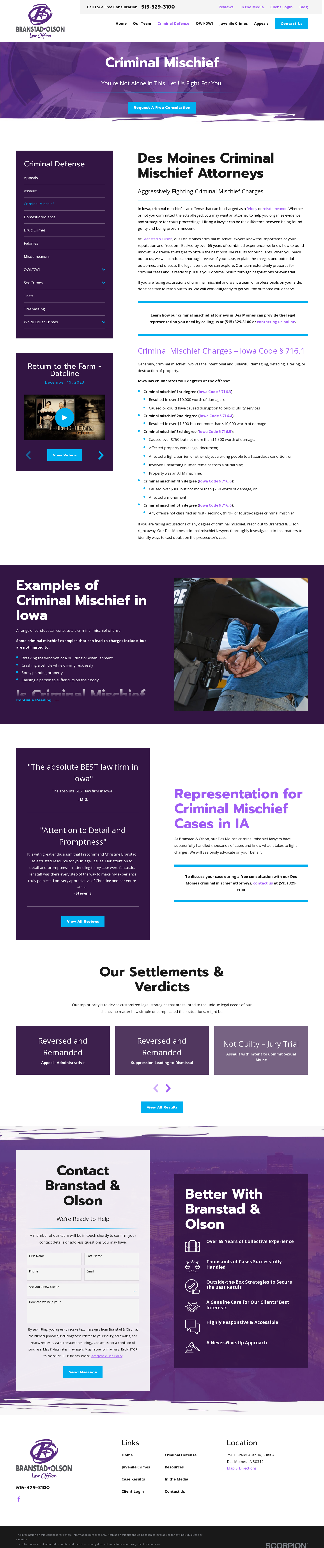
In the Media (252, 6)
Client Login (281, 6)
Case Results (133, 1479)
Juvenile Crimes (136, 1467)
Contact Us (291, 23)
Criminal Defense (181, 1454)
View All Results (162, 1107)
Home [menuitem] (121, 23)
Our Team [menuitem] (142, 23)
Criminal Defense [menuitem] (173, 23)
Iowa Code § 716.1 (272, 350)
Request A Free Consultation (162, 107)
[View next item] (101, 455)
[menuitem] (64, 177)
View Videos (65, 455)
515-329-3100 (158, 7)
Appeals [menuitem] (261, 23)
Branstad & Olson (157, 238)
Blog (303, 6)
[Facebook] (18, 1499)
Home (127, 1454)
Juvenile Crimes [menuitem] (233, 23)
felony (252, 208)
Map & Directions (242, 1468)
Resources (174, 1467)
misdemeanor (275, 208)
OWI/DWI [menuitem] (204, 23)
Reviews (226, 6)
